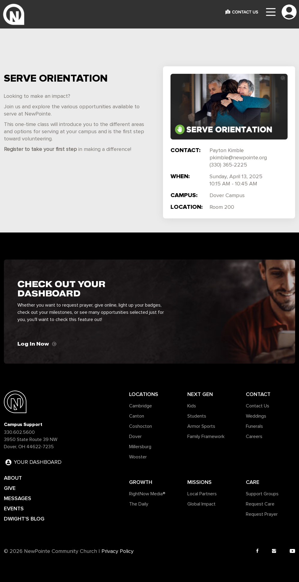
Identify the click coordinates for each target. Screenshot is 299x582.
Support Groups (262, 493)
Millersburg (140, 446)
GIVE (10, 488)
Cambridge (140, 406)
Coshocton (140, 426)
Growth (140, 482)
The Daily (138, 504)
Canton (136, 416)
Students (196, 416)
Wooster (138, 456)
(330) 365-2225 (228, 165)
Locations (143, 394)
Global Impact (201, 504)
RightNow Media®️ (147, 493)
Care (252, 482)
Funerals (254, 426)
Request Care (260, 504)
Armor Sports (201, 426)
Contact (258, 394)
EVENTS (14, 508)
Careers (254, 436)
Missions (199, 482)
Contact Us (257, 406)
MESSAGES (17, 498)
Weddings (256, 416)
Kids (191, 406)
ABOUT (13, 478)
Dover (135, 436)
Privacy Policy (117, 551)
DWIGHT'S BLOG (24, 518)
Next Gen (200, 394)
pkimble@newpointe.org (238, 157)
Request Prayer (262, 514)
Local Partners (202, 493)
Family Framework (206, 436)
